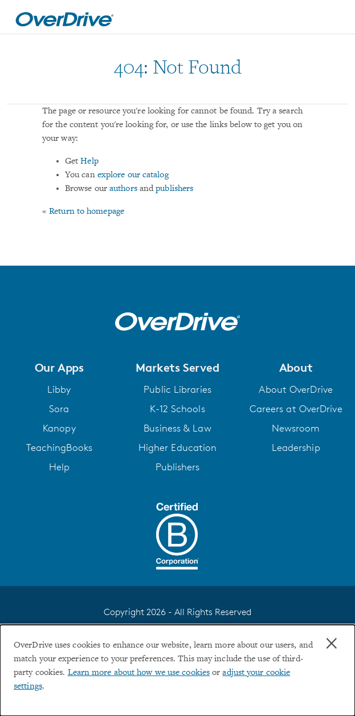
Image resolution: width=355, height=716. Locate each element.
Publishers (178, 467)
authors (123, 188)
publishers (174, 188)
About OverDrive (296, 389)
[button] (59, 367)
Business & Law (177, 428)
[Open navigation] (334, 18)
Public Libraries (177, 389)
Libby (59, 389)
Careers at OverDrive (296, 408)
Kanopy (59, 428)
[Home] (64, 17)
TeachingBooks (59, 447)
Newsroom (296, 428)
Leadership (296, 447)
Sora (59, 408)
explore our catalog (133, 175)
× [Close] (331, 643)
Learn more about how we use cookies (139, 672)
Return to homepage (86, 211)
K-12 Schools (177, 408)
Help (89, 161)
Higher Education (177, 447)
